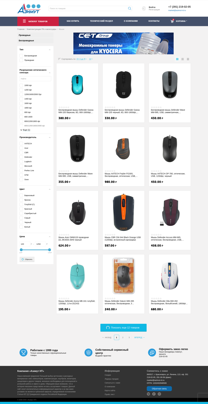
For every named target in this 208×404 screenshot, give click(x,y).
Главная (21, 29)
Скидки (108, 375)
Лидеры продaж (112, 379)
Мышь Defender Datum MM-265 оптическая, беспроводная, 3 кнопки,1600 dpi (119, 302)
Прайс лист (110, 394)
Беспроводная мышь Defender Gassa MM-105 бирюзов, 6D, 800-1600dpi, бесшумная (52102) (75, 111)
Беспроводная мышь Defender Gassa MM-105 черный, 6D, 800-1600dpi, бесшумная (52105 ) (122, 111)
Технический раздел (101, 21)
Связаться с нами (112, 383)
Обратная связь (159, 388)
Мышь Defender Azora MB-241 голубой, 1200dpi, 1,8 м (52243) (76, 302)
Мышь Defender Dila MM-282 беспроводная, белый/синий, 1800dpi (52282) (168, 302)
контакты (153, 21)
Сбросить (27, 259)
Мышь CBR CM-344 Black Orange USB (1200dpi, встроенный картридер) (123, 238)
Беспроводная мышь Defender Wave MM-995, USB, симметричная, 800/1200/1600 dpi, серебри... (168, 111)
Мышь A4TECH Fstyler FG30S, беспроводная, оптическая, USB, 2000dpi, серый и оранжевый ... (120, 174)
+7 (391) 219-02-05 (179, 6)
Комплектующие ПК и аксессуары (41, 29)
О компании (110, 386)
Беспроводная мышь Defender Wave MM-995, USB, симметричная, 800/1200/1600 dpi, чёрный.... (75, 174)
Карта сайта (110, 390)
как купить (73, 21)
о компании (131, 21)
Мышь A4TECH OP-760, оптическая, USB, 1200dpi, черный (168, 174)
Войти (152, 7)
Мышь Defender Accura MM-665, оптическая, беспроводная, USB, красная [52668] (166, 238)
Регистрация (154, 10)
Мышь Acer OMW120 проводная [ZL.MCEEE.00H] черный (73, 238)
